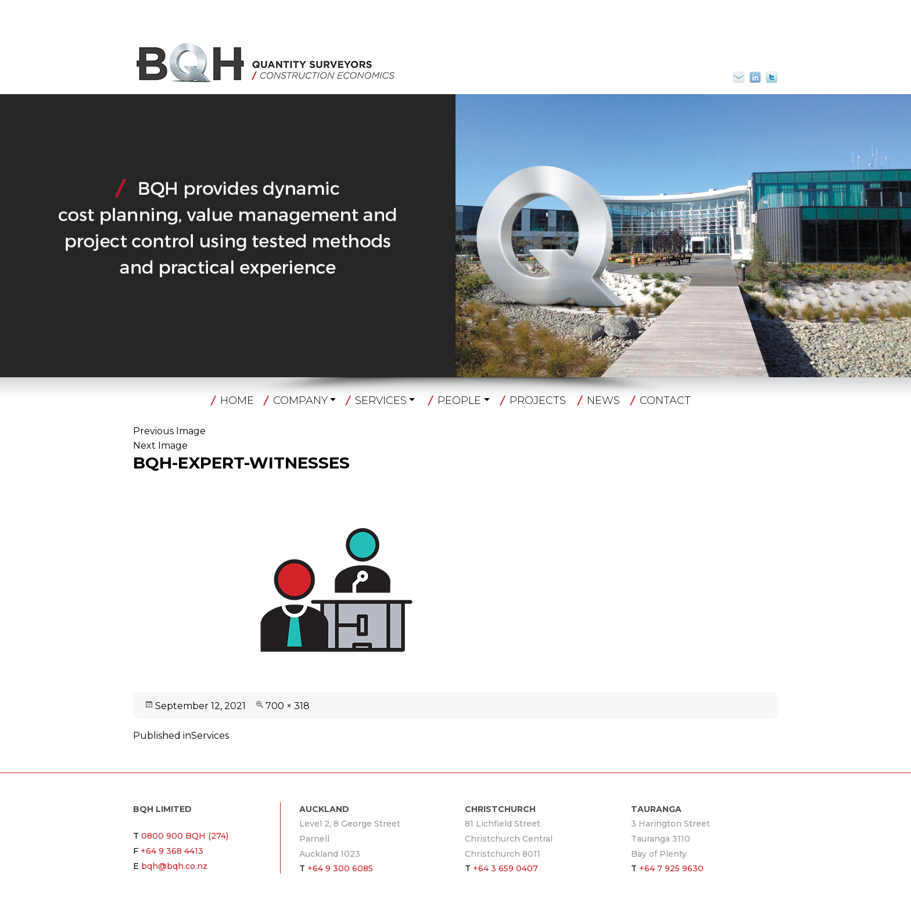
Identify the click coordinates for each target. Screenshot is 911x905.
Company (300, 400)
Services (381, 400)
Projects (538, 400)
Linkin (755, 77)
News (603, 400)
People (459, 400)
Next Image (160, 445)
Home (237, 400)
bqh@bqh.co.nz (743, 77)
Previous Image (169, 431)
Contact (665, 400)
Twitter (771, 77)
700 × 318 (288, 705)
